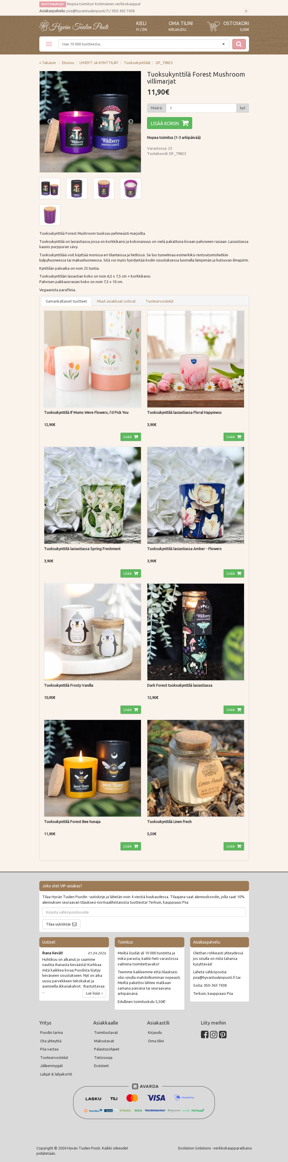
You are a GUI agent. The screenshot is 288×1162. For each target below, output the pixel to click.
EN (144, 29)
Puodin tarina (51, 1032)
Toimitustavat (106, 1032)
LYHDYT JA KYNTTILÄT (99, 63)
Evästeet (101, 1066)
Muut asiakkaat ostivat (116, 301)
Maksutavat (104, 1041)
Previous (50, 122)
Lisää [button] (127, 437)
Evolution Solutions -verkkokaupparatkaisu (215, 1148)
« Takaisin (47, 63)
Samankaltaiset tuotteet (66, 301)
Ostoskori (236, 23)
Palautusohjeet (106, 1049)
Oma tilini (181, 23)
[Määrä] (201, 108)
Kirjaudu (177, 29)
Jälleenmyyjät (51, 1066)
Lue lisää (94, 993)
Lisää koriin (165, 123)
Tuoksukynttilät (137, 63)
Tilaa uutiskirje (58, 924)
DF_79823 (164, 63)
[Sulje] (246, 11)
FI (137, 29)
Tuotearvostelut (160, 301)
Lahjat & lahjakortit (56, 1074)
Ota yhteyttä (50, 1041)
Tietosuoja (103, 1057)
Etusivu (68, 63)
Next (131, 122)
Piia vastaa (49, 1049)
